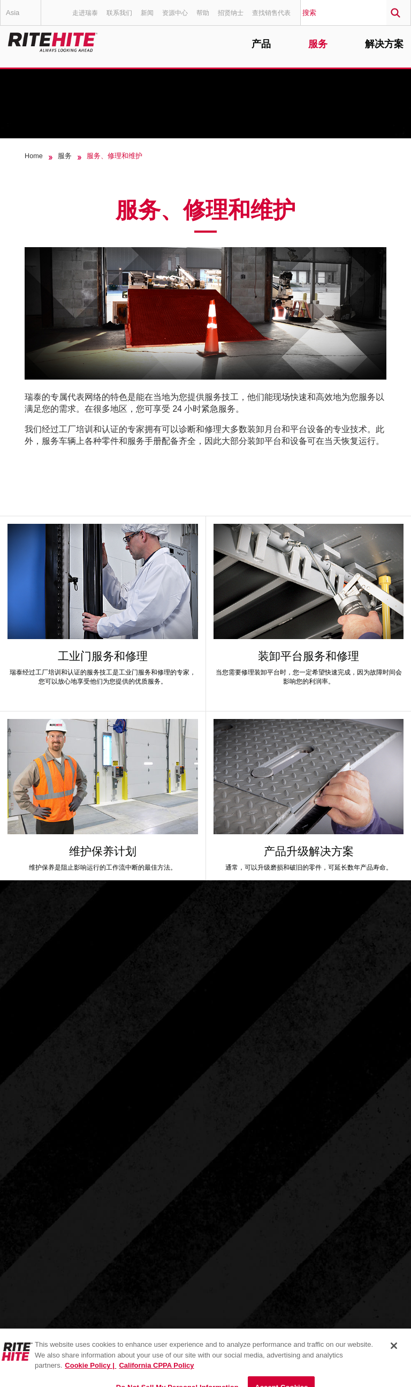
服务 (318, 44)
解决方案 (384, 44)
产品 (261, 44)
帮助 (202, 12)
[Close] (394, 1355)
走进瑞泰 (85, 12)
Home (34, 156)
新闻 (147, 12)
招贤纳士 (230, 12)
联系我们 (119, 12)
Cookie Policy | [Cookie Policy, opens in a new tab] (90, 1375)
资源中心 (175, 12)
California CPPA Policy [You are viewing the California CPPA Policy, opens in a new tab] (156, 1375)
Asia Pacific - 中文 (23, 17)
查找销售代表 (271, 12)
